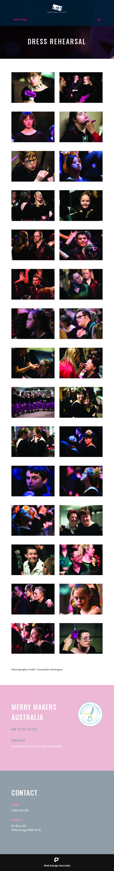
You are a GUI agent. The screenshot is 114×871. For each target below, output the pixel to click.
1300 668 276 (20, 810)
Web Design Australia (57, 865)
